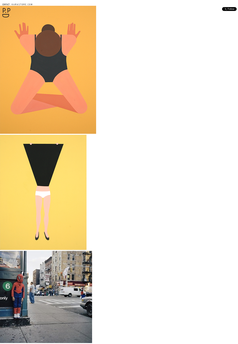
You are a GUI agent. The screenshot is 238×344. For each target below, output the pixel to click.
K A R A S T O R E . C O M (21, 4)
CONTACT (6, 4)
